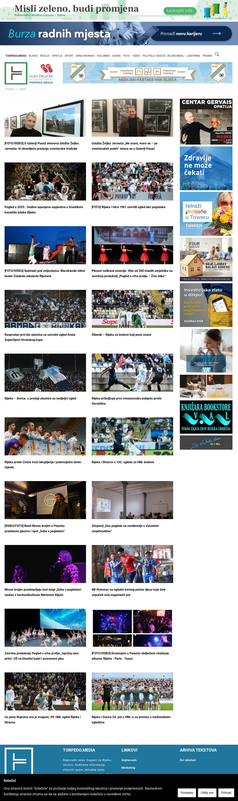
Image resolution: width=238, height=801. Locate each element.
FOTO (126, 55)
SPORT (69, 55)
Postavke (187, 792)
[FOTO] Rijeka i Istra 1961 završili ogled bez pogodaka (129, 207)
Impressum (129, 760)
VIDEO (136, 55)
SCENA (116, 55)
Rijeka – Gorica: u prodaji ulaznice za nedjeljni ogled (40, 398)
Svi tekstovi (188, 760)
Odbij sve (207, 792)
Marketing (128, 767)
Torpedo (9, 89)
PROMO (207, 55)
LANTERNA (193, 55)
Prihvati (226, 792)
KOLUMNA (103, 55)
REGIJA (44, 55)
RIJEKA (33, 55)
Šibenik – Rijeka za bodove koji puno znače (121, 334)
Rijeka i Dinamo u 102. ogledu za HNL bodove (123, 462)
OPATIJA (57, 55)
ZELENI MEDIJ (175, 55)
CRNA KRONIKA (85, 55)
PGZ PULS (149, 55)
